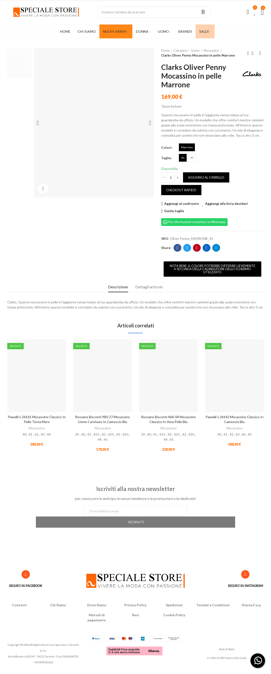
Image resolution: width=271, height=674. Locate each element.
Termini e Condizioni (213, 597)
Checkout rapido (181, 190)
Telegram (216, 248)
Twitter (187, 248)
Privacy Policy (135, 597)
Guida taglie (174, 211)
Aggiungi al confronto (181, 203)
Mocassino (37, 428)
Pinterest (197, 248)
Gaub (242, 650)
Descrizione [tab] (118, 286)
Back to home (254, 53)
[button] (212, 269)
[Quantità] (171, 177)
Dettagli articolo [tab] (149, 286)
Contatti (19, 597)
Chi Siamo (58, 597)
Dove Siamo (96, 597)
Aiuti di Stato (226, 641)
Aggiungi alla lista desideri (226, 203)
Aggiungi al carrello (206, 177)
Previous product (248, 53)
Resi (135, 607)
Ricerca (203, 12)
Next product (260, 53)
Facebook (177, 248)
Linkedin (206, 248)
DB (222, 650)
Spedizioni (174, 597)
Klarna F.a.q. (251, 597)
